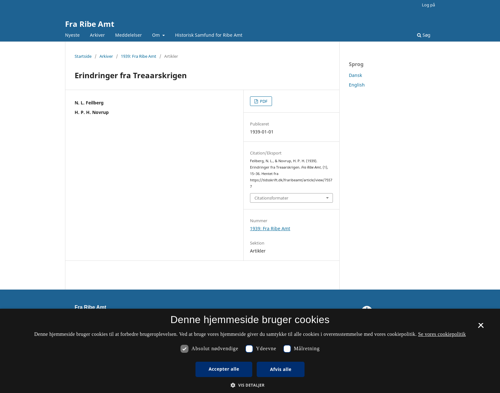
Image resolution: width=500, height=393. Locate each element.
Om (156, 35)
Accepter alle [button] (224, 369)
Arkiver (97, 35)
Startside (83, 56)
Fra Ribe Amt (89, 24)
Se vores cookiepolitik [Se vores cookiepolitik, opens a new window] (442, 334)
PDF (263, 101)
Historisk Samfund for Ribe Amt (208, 35)
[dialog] (250, 351)
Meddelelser (128, 35)
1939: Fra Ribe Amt (138, 56)
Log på (428, 5)
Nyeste (72, 35)
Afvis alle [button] (280, 369)
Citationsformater (271, 198)
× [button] (480, 327)
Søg (423, 35)
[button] (249, 385)
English (357, 85)
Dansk (355, 75)
